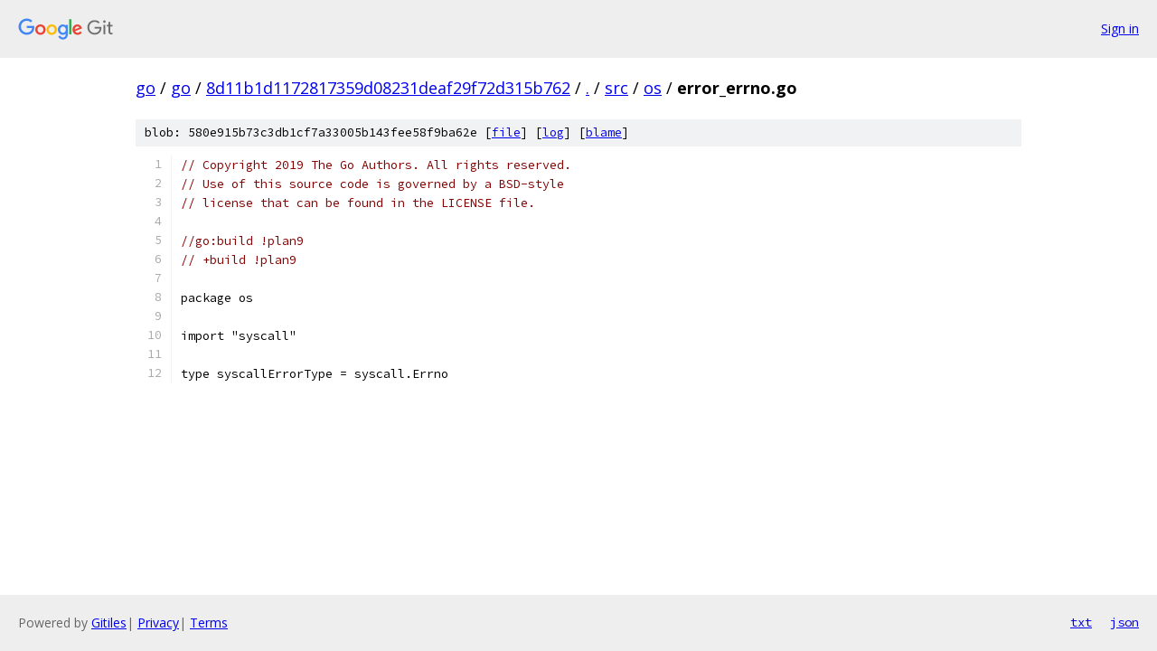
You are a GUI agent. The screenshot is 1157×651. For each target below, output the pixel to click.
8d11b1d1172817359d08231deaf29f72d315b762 (388, 88)
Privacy (158, 622)
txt (1081, 622)
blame (604, 132)
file (506, 132)
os (653, 88)
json (1124, 622)
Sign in (1120, 28)
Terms (209, 622)
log (553, 132)
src (616, 88)
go (145, 88)
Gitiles (109, 622)
